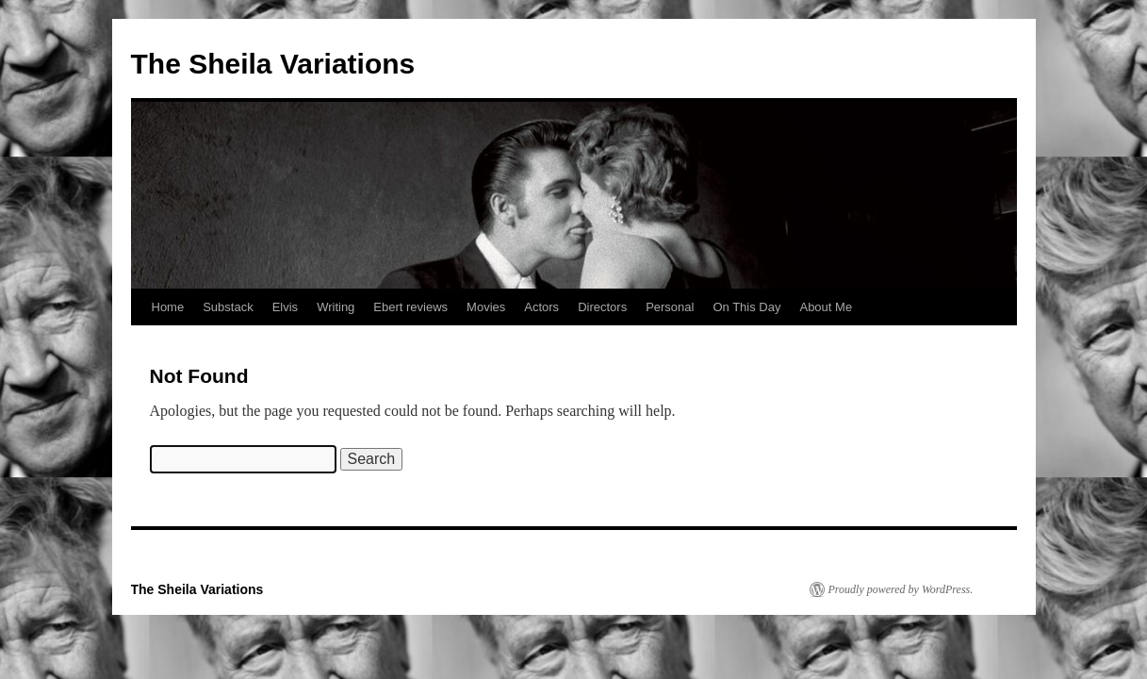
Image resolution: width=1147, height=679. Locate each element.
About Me (825, 307)
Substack (228, 307)
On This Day (746, 307)
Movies (486, 307)
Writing (335, 307)
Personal (670, 307)
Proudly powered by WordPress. (901, 589)
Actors (541, 307)
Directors (602, 307)
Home (168, 307)
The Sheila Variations (273, 63)
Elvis (285, 307)
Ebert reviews (410, 307)
